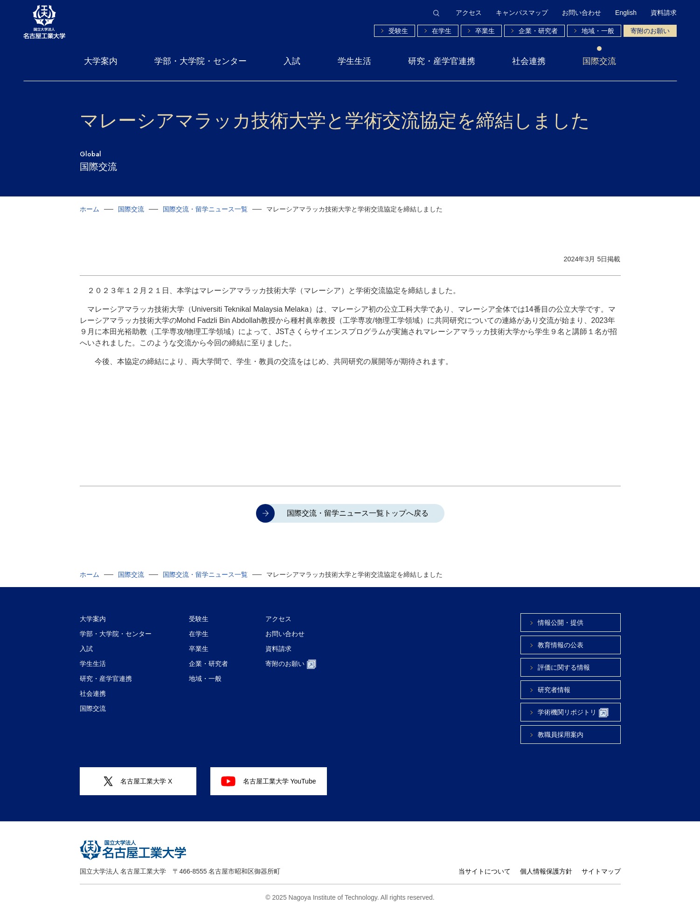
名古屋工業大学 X (138, 781)
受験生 (398, 31)
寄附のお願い (650, 31)
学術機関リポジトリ (573, 713)
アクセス (469, 12)
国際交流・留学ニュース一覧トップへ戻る (358, 513)
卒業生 (485, 31)
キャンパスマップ (522, 12)
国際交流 (599, 61)
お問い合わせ (581, 12)
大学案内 (101, 61)
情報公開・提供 (560, 622)
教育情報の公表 (560, 645)
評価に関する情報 (564, 667)
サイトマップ (601, 871)
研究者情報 (554, 689)
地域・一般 (598, 31)
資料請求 (664, 12)
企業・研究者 (538, 31)
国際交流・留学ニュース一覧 (205, 209)
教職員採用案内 (560, 734)
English (626, 12)
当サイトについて (484, 871)
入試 (292, 61)
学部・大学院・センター (200, 61)
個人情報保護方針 (546, 871)
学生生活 (354, 61)
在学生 (441, 31)
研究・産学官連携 (441, 61)
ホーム (89, 209)
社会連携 (529, 61)
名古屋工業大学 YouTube (268, 781)
